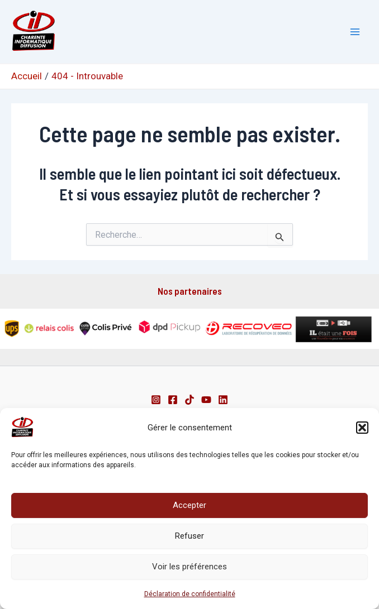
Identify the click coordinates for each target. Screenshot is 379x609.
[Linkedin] (223, 400)
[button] (362, 427)
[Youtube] (206, 400)
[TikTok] (189, 400)
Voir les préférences (189, 567)
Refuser (189, 536)
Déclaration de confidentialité (189, 594)
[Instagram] (156, 400)
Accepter (189, 505)
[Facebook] (173, 400)
